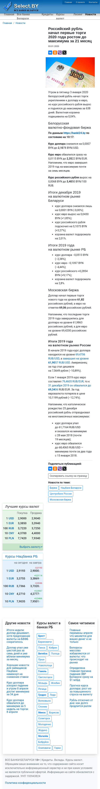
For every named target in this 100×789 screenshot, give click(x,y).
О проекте (80, 2)
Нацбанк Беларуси (71, 487)
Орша (41, 659)
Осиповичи (44, 748)
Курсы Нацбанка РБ (21, 556)
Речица (42, 689)
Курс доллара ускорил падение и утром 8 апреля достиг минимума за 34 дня (18, 688)
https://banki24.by (74, 133)
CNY (11, 533)
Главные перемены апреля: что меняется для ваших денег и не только (81, 635)
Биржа (53, 487)
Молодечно (44, 724)
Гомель (42, 671)
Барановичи (45, 641)
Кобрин (53, 647)
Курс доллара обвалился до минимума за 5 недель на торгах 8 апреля (17, 706)
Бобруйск (43, 742)
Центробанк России (61, 493)
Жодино (42, 730)
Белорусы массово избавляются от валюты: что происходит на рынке (80, 655)
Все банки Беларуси (23, 16)
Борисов (54, 712)
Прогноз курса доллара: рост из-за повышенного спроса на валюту (81, 690)
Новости (90, 14)
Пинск (41, 647)
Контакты (93, 2)
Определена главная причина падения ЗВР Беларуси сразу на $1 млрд (81, 673)
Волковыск (44, 700)
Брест (41, 636)
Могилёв (43, 736)
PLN (11, 538)
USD (11, 518)
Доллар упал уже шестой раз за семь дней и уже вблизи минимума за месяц (18, 653)
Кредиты (47, 14)
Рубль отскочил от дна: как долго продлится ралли (81, 703)
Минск (42, 712)
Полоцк (55, 653)
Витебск (42, 653)
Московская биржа (60, 499)
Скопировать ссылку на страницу (68, 476)
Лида (52, 694)
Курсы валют (60, 16)
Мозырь (42, 683)
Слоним (42, 706)
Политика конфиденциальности (25, 782)
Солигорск (44, 718)
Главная (68, 2)
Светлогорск (45, 677)
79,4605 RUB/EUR (73, 381)
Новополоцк (45, 665)
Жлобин (55, 683)
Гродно (42, 694)
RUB (11, 528)
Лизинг (78, 14)
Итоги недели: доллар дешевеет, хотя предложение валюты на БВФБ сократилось (18, 635)
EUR (11, 523)
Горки (57, 748)
